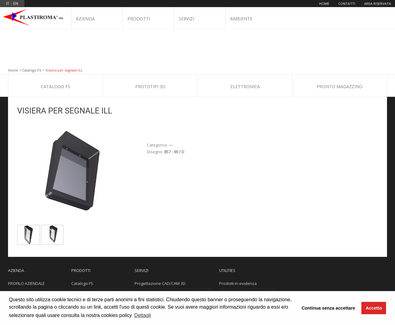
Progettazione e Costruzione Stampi (168, 269)
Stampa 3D (145, 258)
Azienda (85, 19)
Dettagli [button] (142, 315)
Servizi (186, 19)
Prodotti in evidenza (238, 246)
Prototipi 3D (150, 50)
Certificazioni (20, 258)
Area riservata (377, 3)
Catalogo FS (31, 33)
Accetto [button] (374, 308)
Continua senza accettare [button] (328, 308)
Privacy (226, 281)
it (7, 3)
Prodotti (138, 19)
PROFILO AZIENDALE (26, 246)
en (15, 3)
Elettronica (245, 50)
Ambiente (241, 19)
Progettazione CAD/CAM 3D (160, 246)
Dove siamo (19, 269)
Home (324, 3)
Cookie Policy (231, 269)
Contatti (346, 3)
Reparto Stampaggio (154, 281)
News (224, 258)
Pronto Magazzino (340, 50)
